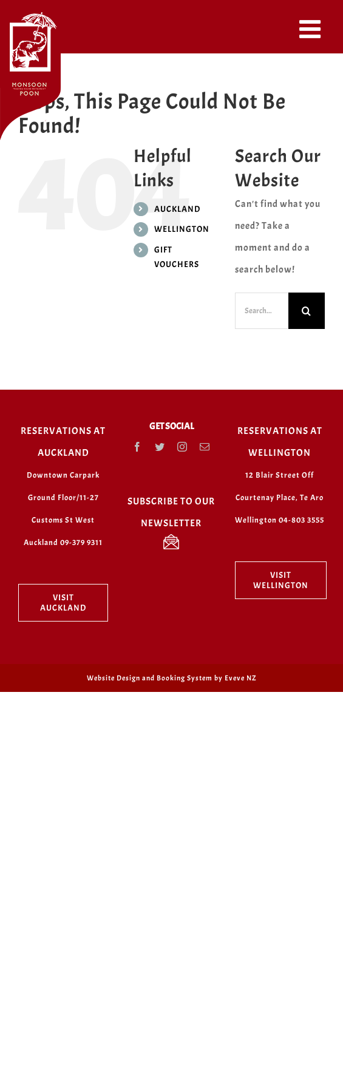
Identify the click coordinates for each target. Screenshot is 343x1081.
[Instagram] (182, 447)
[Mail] (205, 447)
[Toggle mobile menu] (312, 28)
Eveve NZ (241, 678)
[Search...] (261, 311)
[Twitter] (160, 447)
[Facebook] (137, 447)
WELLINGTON (181, 229)
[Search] (306, 311)
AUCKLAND (177, 209)
